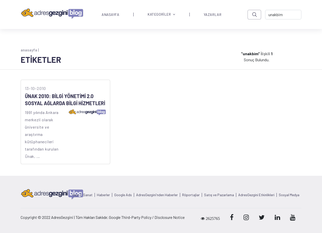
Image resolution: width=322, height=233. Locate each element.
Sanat (88, 195)
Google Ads (123, 195)
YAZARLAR (212, 15)
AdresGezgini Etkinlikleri (256, 195)
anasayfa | (30, 50)
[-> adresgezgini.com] (283, 14)
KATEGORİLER (161, 14)
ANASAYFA (110, 15)
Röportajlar (191, 195)
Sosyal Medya (289, 195)
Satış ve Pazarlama (219, 195)
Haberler (103, 195)
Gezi (75, 195)
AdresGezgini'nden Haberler (157, 195)
